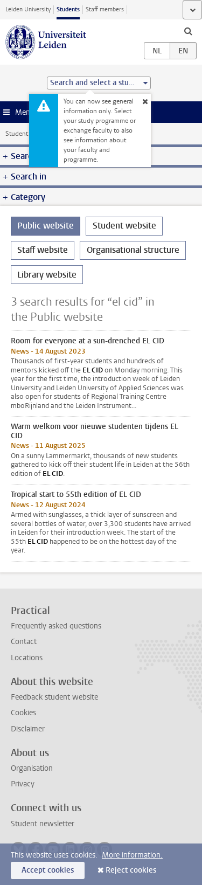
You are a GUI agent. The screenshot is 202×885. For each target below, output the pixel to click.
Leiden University (28, 9)
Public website (45, 225)
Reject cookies (131, 870)
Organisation (32, 768)
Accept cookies (48, 870)
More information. (132, 855)
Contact (24, 642)
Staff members (105, 9)
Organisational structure (133, 249)
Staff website (42, 249)
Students (68, 9)
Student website (28, 133)
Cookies (23, 713)
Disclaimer (28, 729)
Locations (27, 658)
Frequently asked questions (56, 626)
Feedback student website (54, 697)
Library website (46, 274)
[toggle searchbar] (188, 30)
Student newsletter (42, 824)
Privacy (22, 784)
